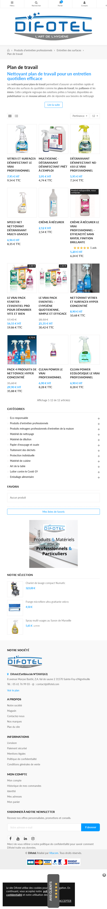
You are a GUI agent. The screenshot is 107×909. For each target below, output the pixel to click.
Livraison (12, 742)
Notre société (14, 705)
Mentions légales (16, 753)
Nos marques (14, 721)
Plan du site (13, 726)
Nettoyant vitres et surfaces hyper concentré (84, 301)
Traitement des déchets (22, 450)
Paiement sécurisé (17, 748)
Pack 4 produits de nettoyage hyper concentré (22, 373)
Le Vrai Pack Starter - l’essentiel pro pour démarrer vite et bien (19, 305)
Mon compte (84, 2)
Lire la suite (53, 104)
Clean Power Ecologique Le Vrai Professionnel (85, 373)
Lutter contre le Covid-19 (24, 471)
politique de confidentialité (54, 844)
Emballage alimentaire (22, 476)
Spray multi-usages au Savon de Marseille (48, 620)
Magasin (11, 710)
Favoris (13, 486)
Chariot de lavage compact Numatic (45, 582)
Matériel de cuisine (20, 460)
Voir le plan (13, 690)
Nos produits (12, 2)
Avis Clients (50, 891)
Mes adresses (14, 796)
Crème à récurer (51, 222)
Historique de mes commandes (24, 785)
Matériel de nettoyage (22, 433)
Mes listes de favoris (53, 511)
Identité (11, 791)
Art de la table (17, 466)
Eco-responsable (19, 417)
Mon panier (13, 801)
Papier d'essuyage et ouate (24, 444)
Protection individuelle (22, 455)
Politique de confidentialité (22, 759)
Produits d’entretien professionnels (29, 423)
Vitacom (53, 852)
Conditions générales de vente (23, 764)
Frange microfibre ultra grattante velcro (47, 601)
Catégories (16, 408)
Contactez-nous (15, 716)
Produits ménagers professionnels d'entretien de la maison (42, 428)
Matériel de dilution (20, 439)
